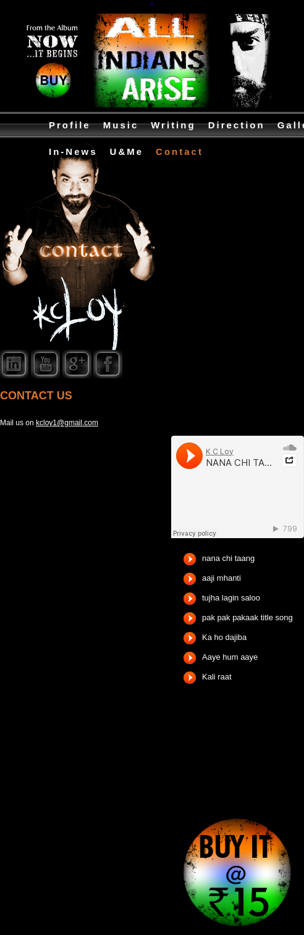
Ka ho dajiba (224, 637)
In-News (73, 151)
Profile (70, 125)
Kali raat (217, 676)
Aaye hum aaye (230, 657)
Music (121, 125)
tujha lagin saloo (231, 597)
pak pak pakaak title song (247, 617)
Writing (173, 125)
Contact (179, 151)
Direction (236, 125)
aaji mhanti (221, 578)
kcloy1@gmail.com (67, 422)
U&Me (127, 151)
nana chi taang (228, 558)
